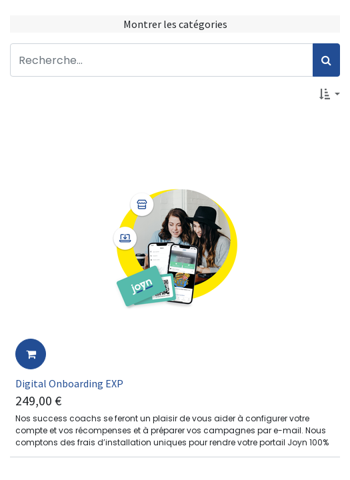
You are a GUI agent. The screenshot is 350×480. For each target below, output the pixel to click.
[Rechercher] (326, 60)
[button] (329, 94)
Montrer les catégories (175, 24)
